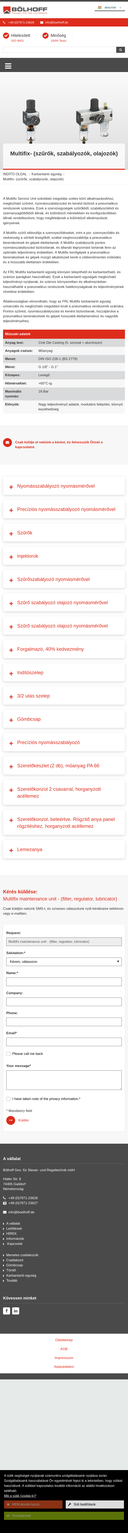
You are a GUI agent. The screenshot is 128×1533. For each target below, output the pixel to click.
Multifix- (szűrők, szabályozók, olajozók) (33, 179)
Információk (15, 1448)
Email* (11, 1242)
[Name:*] (64, 1191)
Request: (13, 1142)
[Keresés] (59, 50)
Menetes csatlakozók (22, 1464)
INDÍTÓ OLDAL (15, 174)
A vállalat (13, 1433)
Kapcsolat (14, 1453)
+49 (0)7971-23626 (21, 22)
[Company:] (64, 1211)
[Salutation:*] (64, 1171)
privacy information (63, 1308)
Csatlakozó (14, 1469)
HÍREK (11, 1443)
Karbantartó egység (46, 174)
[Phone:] (64, 1231)
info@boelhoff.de (56, 22)
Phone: (12, 1222)
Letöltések (14, 1438)
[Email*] (64, 1251)
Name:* (12, 1182)
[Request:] (64, 1151)
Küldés (23, 1329)
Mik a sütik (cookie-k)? (20, 1496)
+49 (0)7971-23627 (23, 1412)
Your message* (18, 1275)
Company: (14, 1202)
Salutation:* (15, 1162)
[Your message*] (64, 1289)
